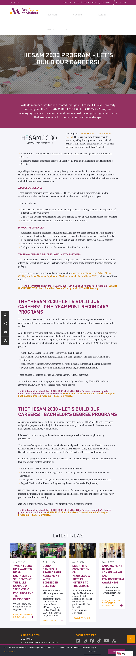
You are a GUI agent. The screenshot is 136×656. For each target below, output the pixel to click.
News (65, 2)
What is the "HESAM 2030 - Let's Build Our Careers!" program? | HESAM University (67, 272)
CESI (94, 261)
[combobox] (124, 653)
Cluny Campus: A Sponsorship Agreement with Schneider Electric (53, 556)
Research (89, 13)
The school (50, 13)
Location (5, 332)
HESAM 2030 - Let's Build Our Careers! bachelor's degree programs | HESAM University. (63, 498)
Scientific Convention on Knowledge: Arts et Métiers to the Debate (82, 556)
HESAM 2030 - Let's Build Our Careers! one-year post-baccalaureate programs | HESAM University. (66, 379)
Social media (5, 323)
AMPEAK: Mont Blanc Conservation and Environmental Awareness (111, 557)
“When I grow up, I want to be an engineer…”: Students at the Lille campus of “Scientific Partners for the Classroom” (23, 560)
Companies (107, 13)
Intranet (107, 2)
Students (121, 2)
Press (76, 2)
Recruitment (90, 2)
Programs (70, 13)
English (14, 2)
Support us (5, 340)
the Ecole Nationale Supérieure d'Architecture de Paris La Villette (59, 261)
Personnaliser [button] (9, 652)
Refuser (92, 652)
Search (5, 315)
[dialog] (68, 650)
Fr (23, 2)
